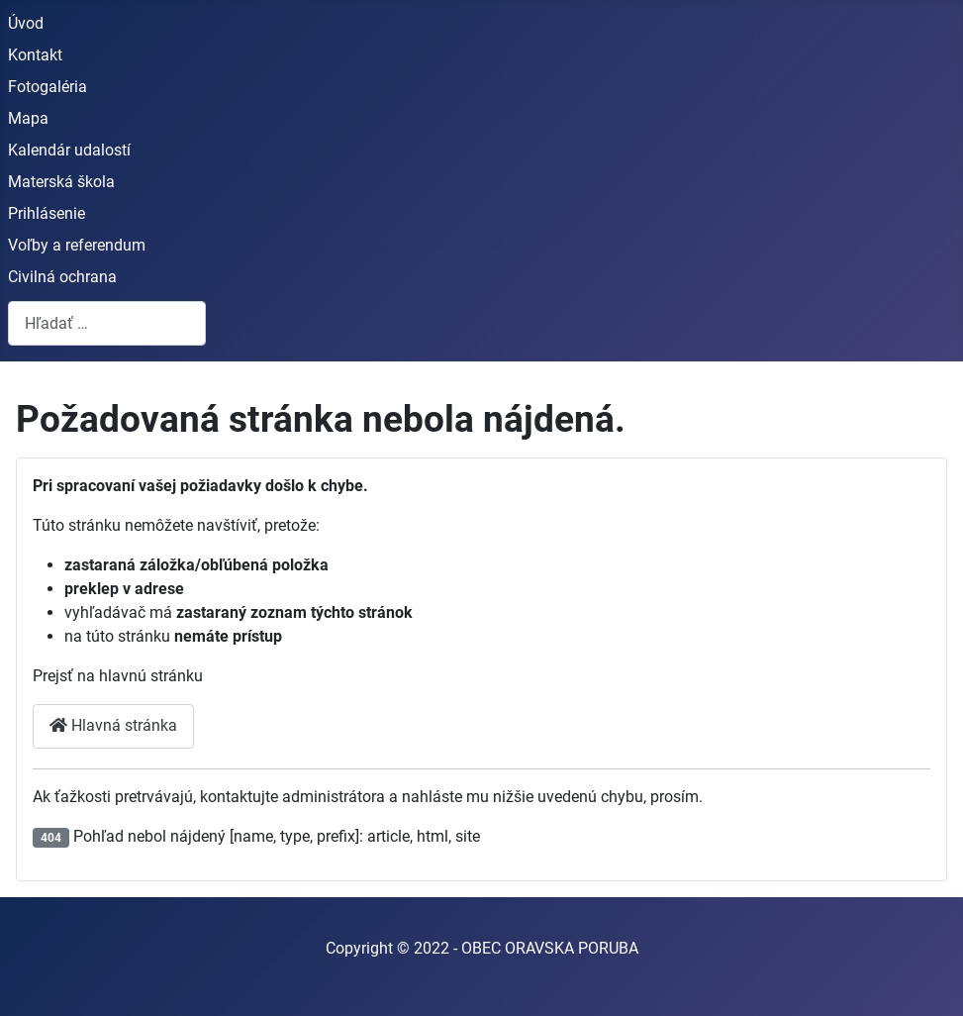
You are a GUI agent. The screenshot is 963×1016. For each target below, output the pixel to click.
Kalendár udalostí (69, 150)
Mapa (28, 118)
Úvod (26, 23)
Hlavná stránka (113, 725)
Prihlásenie (46, 213)
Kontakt (35, 55)
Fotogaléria (47, 86)
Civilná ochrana (62, 276)
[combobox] (107, 323)
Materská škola (61, 181)
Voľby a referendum (76, 245)
